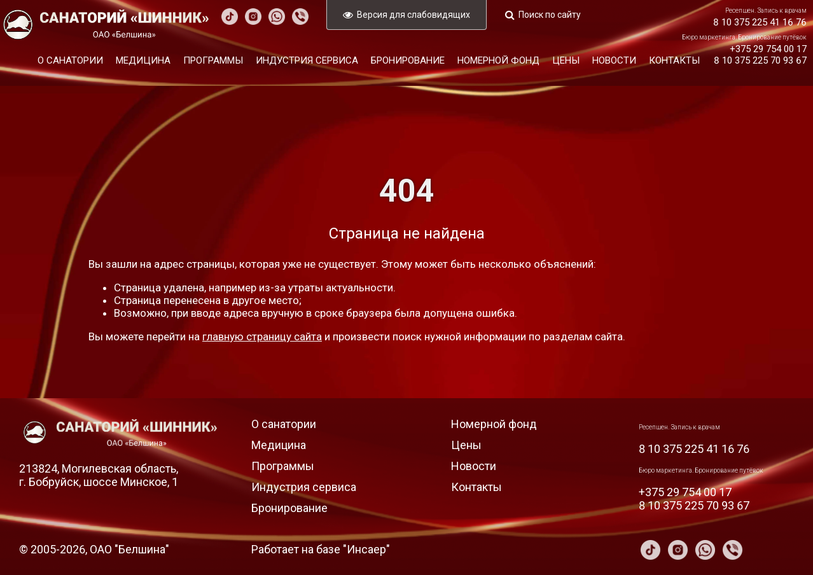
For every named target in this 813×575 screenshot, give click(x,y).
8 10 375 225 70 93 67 (760, 60)
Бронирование (408, 60)
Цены (566, 60)
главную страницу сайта (262, 336)
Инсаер (366, 549)
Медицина (143, 60)
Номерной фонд (498, 60)
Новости (614, 60)
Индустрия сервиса (307, 60)
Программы (213, 60)
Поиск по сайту (549, 15)
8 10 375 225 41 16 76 (760, 22)
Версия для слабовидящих (413, 15)
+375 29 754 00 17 (768, 49)
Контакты (674, 60)
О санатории (70, 60)
